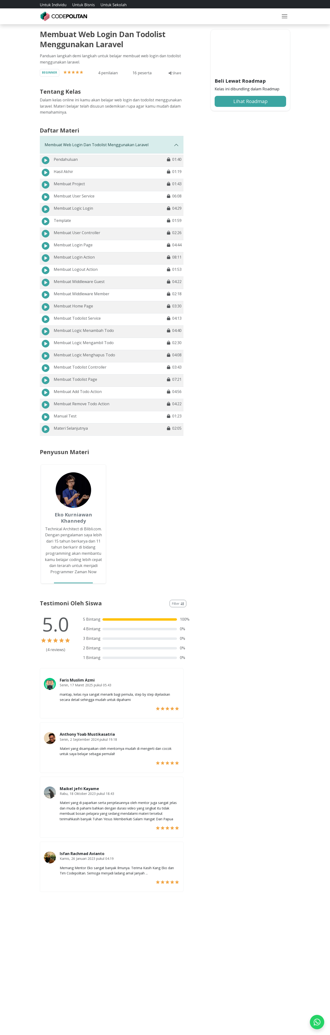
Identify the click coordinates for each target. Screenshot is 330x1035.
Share (175, 73)
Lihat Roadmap (250, 101)
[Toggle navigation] (284, 17)
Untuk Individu (53, 4)
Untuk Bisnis (83, 4)
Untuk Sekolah (113, 4)
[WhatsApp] (317, 1022)
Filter (178, 603)
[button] (284, 17)
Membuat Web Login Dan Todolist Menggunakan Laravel (96, 144)
